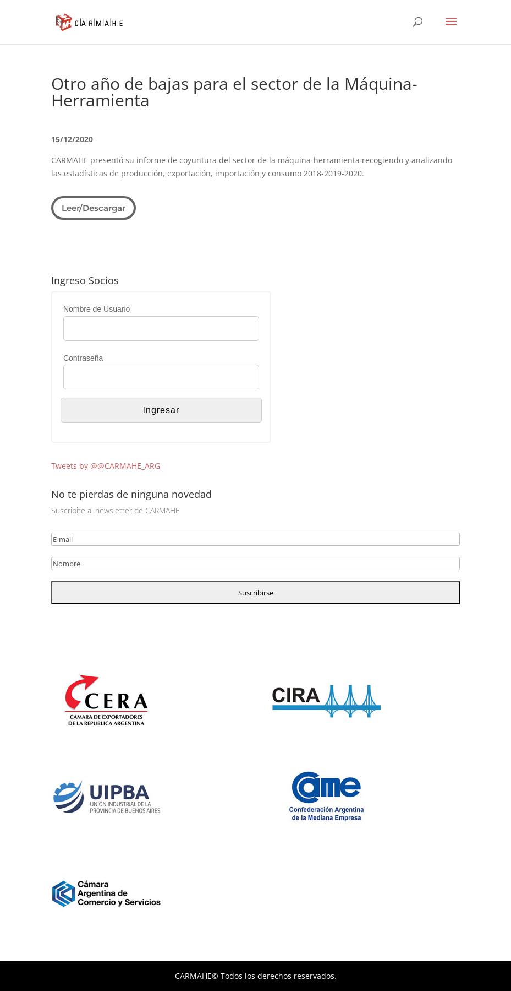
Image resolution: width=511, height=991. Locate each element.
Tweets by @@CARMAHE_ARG (105, 466)
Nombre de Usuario (96, 309)
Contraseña (83, 358)
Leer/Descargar (93, 208)
